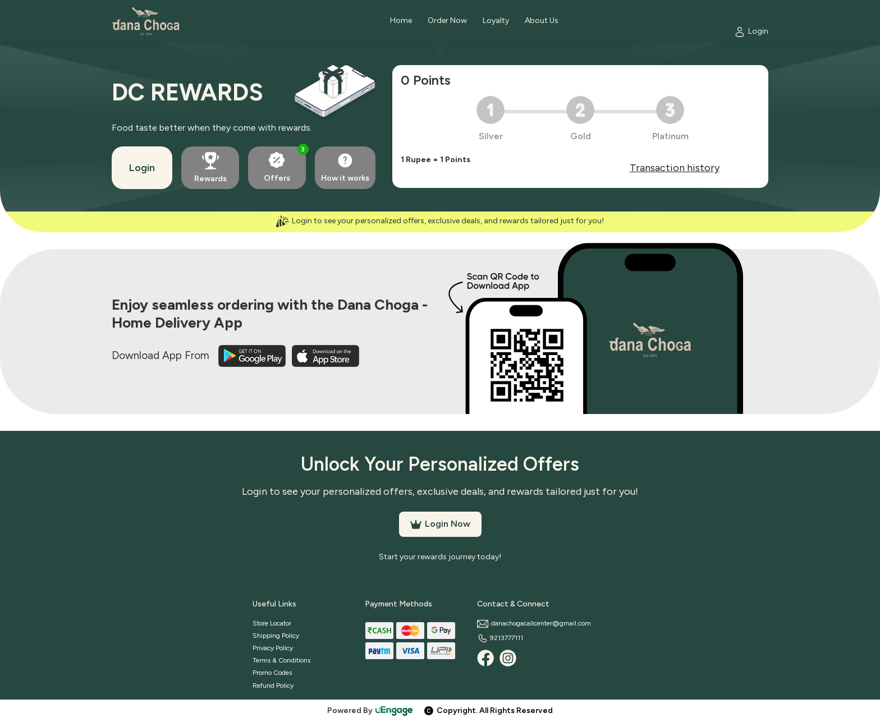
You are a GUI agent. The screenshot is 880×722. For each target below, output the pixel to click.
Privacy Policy (273, 648)
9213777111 (500, 638)
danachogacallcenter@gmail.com (534, 623)
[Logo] (146, 21)
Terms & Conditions (281, 660)
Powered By (370, 710)
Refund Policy (273, 685)
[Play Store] (252, 355)
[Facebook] (485, 658)
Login (142, 168)
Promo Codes (272, 673)
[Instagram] (507, 658)
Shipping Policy (276, 636)
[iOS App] (325, 355)
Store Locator (272, 623)
